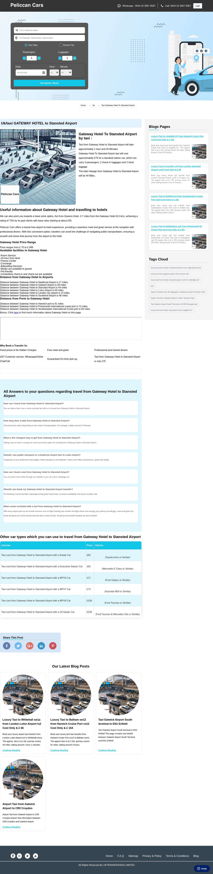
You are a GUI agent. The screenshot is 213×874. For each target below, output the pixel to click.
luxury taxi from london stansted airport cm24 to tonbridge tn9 (175, 280)
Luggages (63, 52)
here (16, 312)
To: (21, 38)
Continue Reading (11, 750)
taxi (152, 286)
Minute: (66, 70)
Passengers (29, 52)
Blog (196, 855)
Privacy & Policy (152, 855)
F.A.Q (120, 855)
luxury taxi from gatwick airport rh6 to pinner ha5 (170, 274)
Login (197, 6)
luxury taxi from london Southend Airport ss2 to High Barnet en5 (176, 268)
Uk (93, 105)
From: (22, 30)
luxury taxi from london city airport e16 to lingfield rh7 (171, 310)
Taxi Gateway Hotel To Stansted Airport (118, 105)
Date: (18, 66)
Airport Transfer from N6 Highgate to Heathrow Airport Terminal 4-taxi (178, 292)
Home (83, 105)
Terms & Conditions (177, 855)
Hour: (54, 70)
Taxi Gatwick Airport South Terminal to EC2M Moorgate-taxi (174, 304)
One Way (33, 45)
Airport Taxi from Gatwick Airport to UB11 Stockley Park (173, 298)
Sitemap (133, 855)
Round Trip (68, 45)
